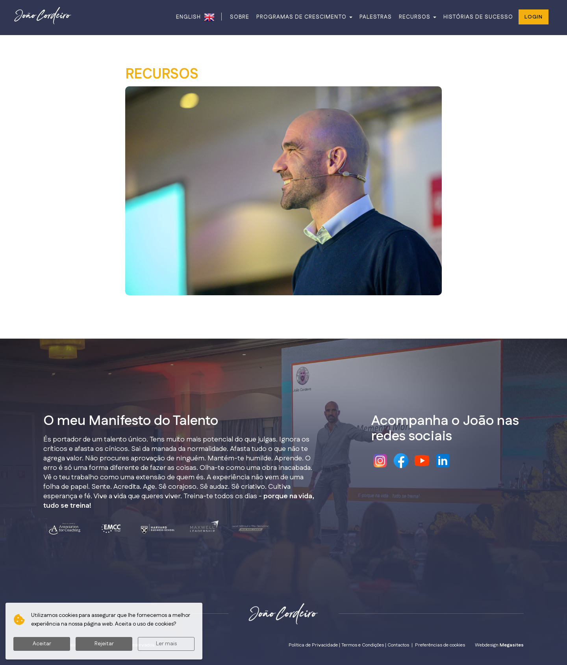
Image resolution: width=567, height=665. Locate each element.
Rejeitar (104, 644)
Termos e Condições (362, 645)
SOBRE (239, 17)
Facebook (401, 460)
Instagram (380, 460)
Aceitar (42, 644)
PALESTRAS (375, 17)
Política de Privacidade (313, 645)
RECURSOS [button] (417, 17)
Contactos (398, 645)
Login (533, 17)
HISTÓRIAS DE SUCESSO (478, 17)
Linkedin (443, 460)
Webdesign (499, 645)
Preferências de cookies (440, 645)
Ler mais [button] (166, 644)
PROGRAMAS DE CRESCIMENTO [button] (304, 17)
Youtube (422, 460)
